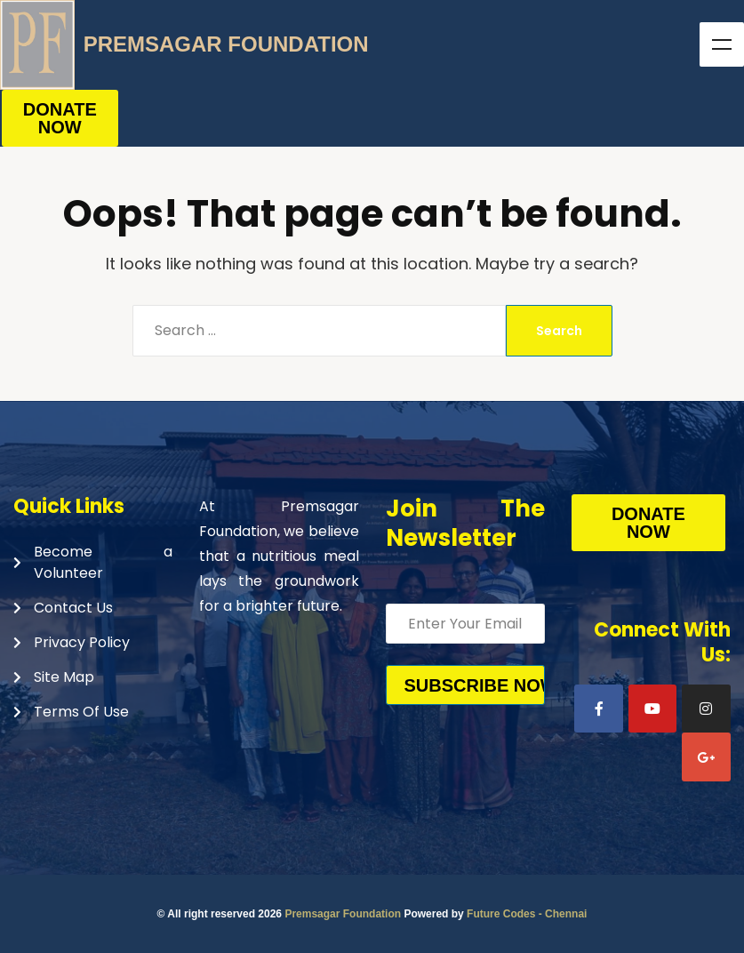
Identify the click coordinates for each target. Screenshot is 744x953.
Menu (722, 44)
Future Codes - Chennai (527, 914)
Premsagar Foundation (342, 914)
